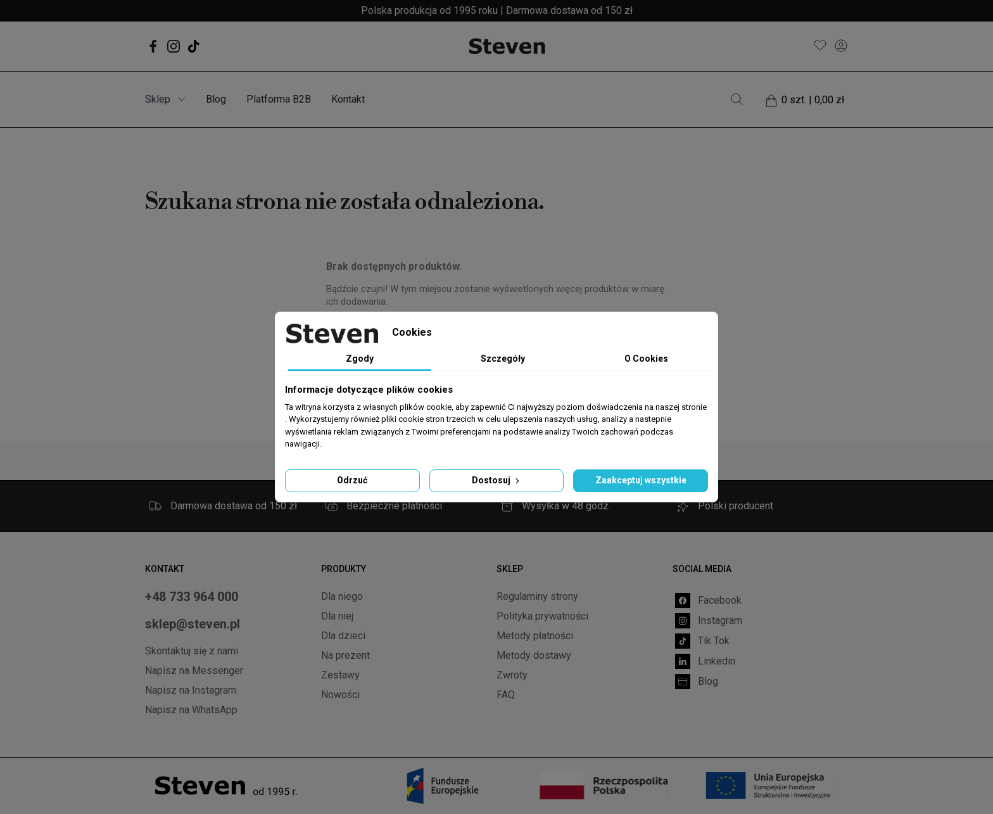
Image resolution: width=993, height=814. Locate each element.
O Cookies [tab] (646, 358)
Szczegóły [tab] (503, 358)
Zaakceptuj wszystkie (640, 480)
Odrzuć (352, 480)
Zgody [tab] (360, 358)
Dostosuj (497, 480)
